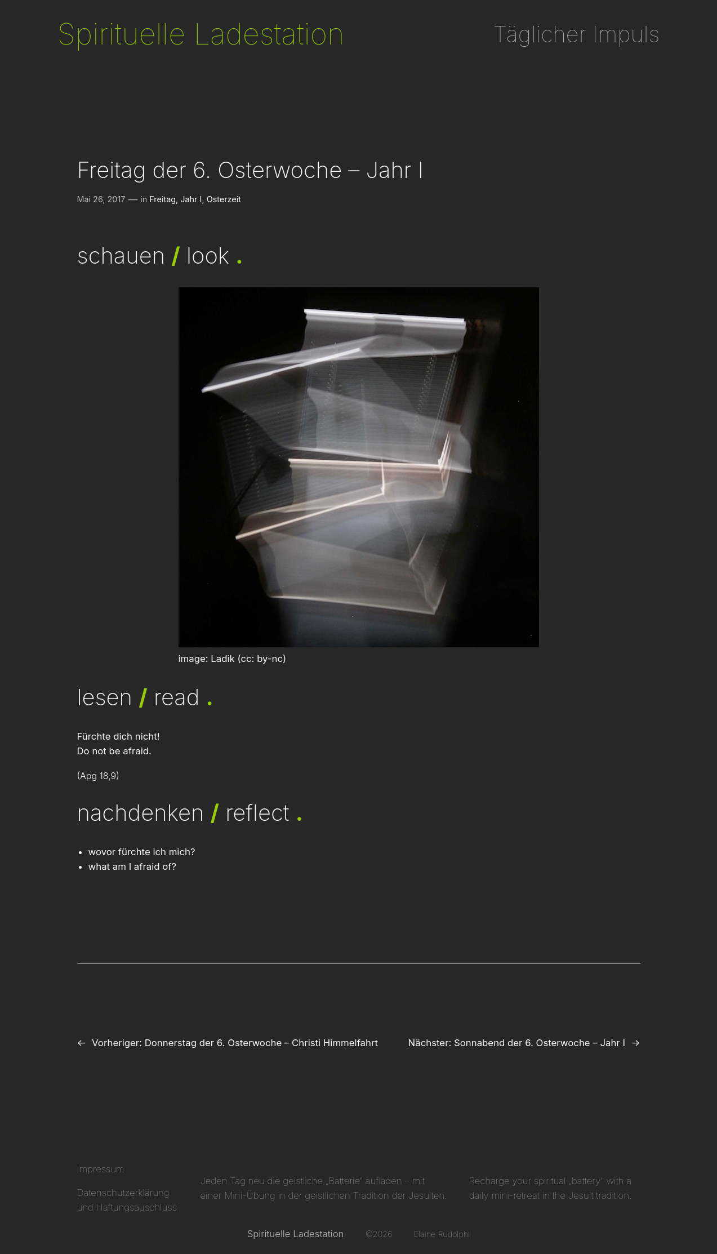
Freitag (162, 199)
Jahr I (191, 199)
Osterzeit (224, 199)
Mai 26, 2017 (101, 199)
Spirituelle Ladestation (201, 34)
